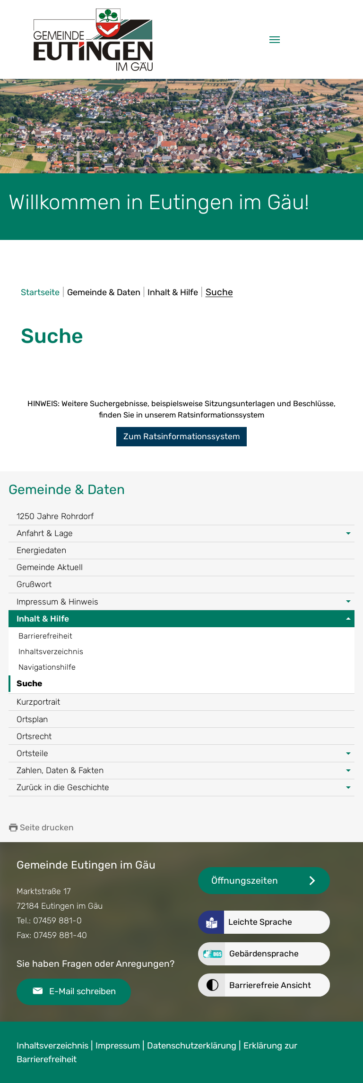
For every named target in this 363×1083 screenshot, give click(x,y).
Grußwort (34, 584)
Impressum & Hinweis (57, 601)
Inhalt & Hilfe (43, 618)
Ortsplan (32, 719)
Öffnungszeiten (244, 880)
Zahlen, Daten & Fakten (60, 770)
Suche (29, 683)
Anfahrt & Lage (45, 533)
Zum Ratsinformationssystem (181, 436)
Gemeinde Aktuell (50, 567)
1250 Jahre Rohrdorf (55, 516)
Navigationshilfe (47, 667)
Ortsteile (32, 753)
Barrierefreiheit (45, 635)
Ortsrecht (34, 736)
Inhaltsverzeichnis (50, 651)
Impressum (117, 1045)
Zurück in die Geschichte (63, 787)
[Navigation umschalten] (274, 40)
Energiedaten (41, 550)
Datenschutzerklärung (191, 1045)
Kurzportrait (38, 702)
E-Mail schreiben (82, 991)
